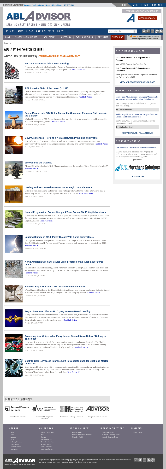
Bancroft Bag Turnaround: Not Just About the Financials (55, 286)
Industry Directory (17, 442)
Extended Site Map (47, 442)
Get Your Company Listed (110, 434)
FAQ (146, 5)
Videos (61, 31)
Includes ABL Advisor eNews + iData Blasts (38, 5)
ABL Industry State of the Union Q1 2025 (46, 88)
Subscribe (117, 37)
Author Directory (46, 439)
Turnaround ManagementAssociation (44, 417)
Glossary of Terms (47, 449)
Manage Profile (77, 432)
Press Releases (45, 31)
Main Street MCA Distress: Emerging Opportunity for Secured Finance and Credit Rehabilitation (137, 98)
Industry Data (15, 444)
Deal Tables (50, 37)
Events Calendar (84, 37)
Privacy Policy (46, 444)
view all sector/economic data (137, 82)
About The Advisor (47, 432)
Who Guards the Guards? (38, 162)
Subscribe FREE (77, 437)
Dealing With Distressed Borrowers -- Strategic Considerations (58, 187)
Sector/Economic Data (27, 37)
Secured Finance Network (17, 417)
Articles (10, 31)
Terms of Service (46, 447)
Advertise (103, 37)
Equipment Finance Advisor (97, 417)
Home (7, 37)
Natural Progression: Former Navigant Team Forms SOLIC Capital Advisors (65, 212)
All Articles (146, 133)
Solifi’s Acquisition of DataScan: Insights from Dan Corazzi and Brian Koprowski (137, 115)
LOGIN (124, 5)
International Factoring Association (71, 417)
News (21, 31)
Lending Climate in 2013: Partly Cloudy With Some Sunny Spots (59, 237)
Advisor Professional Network (82, 434)
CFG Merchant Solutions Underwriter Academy (136, 148)
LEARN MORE (137, 176)
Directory (66, 37)
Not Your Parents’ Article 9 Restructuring (47, 63)
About (136, 5)
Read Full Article (78, 69)
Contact (157, 5)
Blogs (29, 31)
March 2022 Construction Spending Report (132, 64)
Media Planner (138, 432)
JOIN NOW (69, 5)
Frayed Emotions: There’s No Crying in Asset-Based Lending (57, 311)
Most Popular (129, 133)
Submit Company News (110, 437)
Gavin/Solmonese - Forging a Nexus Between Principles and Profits (61, 138)
